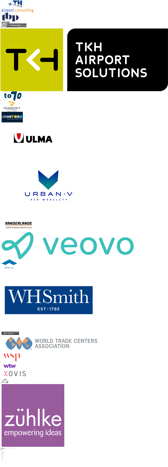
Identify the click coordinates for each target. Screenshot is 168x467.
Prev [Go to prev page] (3, 452)
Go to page (2, 448)
